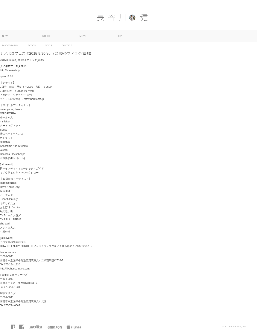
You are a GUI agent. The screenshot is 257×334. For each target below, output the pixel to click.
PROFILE (46, 36)
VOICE (48, 45)
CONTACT (67, 45)
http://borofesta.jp (10, 70)
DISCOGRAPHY (10, 45)
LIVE (120, 36)
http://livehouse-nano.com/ (15, 268)
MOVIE (83, 36)
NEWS (5, 36)
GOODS (32, 45)
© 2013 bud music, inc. (234, 326)
